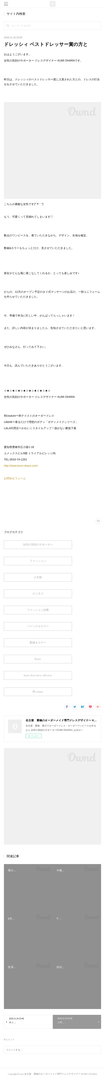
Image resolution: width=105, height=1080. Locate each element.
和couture (37, 691)
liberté (38, 659)
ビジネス (37, 593)
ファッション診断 (38, 610)
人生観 (38, 577)
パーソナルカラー (38, 626)
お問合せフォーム (15, 478)
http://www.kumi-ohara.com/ (21, 465)
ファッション (38, 561)
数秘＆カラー (38, 642)
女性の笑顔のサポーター (38, 544)
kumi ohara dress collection (38, 675)
